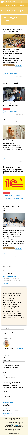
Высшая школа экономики (9, 1)
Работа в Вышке (6, 396)
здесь (12, 423)
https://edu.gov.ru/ (7, 408)
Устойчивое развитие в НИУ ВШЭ (11, 365)
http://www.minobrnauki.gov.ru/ (10, 402)
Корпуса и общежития (8, 370)
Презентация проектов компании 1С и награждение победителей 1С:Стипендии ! (13, 170)
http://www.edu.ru (7, 413)
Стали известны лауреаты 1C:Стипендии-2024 (12, 83)
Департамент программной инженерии (14, 5)
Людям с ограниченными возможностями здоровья (13, 390)
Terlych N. (17, 276)
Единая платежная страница (10, 394)
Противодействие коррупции (10, 380)
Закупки (5, 372)
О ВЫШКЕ (5, 357)
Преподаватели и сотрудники (10, 367)
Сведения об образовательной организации (13, 387)
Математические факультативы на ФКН (11, 121)
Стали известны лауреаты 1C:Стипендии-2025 (12, 30)
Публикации (7, 266)
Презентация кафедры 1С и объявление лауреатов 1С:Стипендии (13, 209)
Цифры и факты (7, 360)
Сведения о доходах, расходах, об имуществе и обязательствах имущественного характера (11, 384)
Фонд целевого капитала (9, 377)
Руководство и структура (9, 362)
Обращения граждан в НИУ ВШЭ (11, 375)
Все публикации (7, 283)
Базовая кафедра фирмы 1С (14, 10)
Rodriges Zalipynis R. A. (9, 276)
